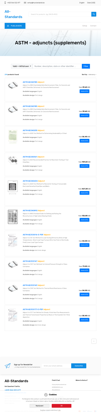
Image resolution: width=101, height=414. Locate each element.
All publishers (56, 390)
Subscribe (79, 366)
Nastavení (39, 406)
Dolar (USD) (91, 3)
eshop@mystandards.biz (36, 3)
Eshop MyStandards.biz (59, 384)
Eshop (85, 26)
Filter (86, 66)
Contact (93, 26)
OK (62, 406)
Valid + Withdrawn (21, 66)
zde (59, 410)
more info (84, 91)
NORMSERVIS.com (57, 387)
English (81, 3)
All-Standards (16, 381)
